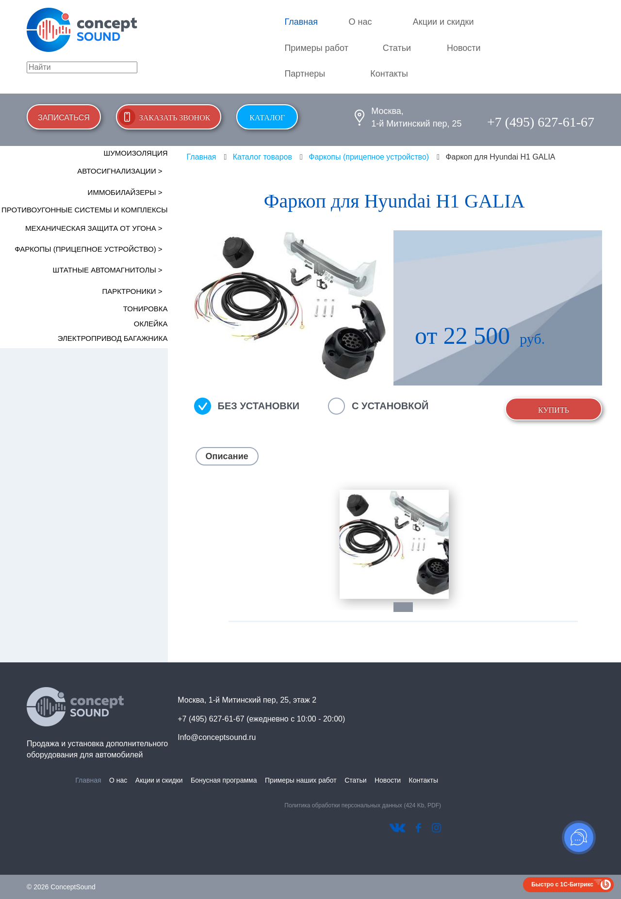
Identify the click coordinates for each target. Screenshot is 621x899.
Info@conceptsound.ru (217, 737)
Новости (464, 48)
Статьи (397, 48)
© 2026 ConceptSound (61, 887)
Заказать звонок (175, 117)
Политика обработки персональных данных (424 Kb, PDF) (362, 805)
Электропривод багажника (113, 338)
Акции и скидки (443, 22)
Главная (301, 22)
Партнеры (304, 74)
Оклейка (151, 324)
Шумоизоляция (136, 153)
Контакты (389, 74)
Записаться (64, 117)
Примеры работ (316, 48)
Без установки (259, 406)
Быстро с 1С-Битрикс (562, 884)
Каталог (267, 117)
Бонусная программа (224, 780)
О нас (360, 22)
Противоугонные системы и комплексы (84, 210)
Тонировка (145, 309)
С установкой (390, 406)
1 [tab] (408, 607)
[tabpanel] (394, 544)
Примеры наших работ (301, 780)
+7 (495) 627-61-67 (540, 121)
